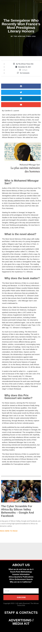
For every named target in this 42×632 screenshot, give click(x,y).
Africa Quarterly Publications (21, 577)
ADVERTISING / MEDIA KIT (21, 621)
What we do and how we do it (21, 569)
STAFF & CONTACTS (21, 612)
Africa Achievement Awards (21, 579)
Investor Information (21, 574)
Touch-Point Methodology (21, 572)
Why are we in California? (21, 582)
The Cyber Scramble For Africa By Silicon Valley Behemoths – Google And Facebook (17, 511)
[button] (21, 86)
